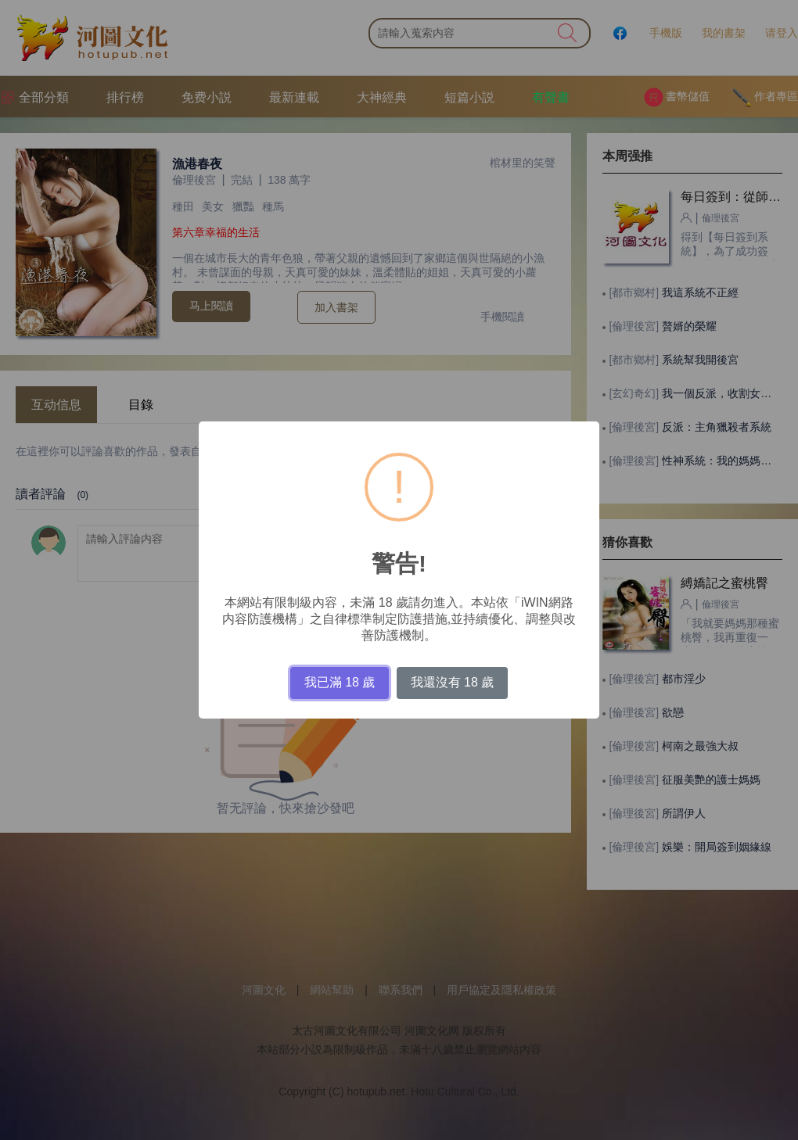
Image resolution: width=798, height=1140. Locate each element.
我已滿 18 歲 (340, 682)
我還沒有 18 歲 (452, 682)
